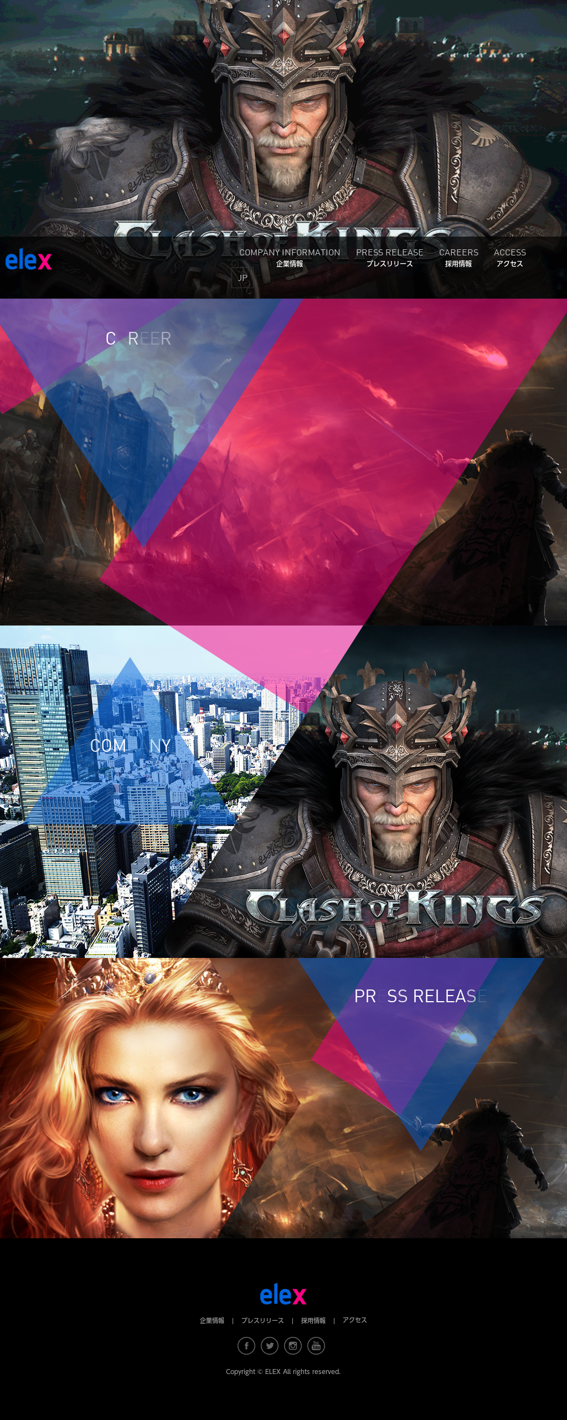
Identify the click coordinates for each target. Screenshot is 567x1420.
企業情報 (212, 1321)
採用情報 (313, 1321)
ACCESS (510, 257)
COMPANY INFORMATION (290, 257)
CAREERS (458, 257)
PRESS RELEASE (390, 257)
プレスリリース (262, 1321)
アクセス (355, 1320)
